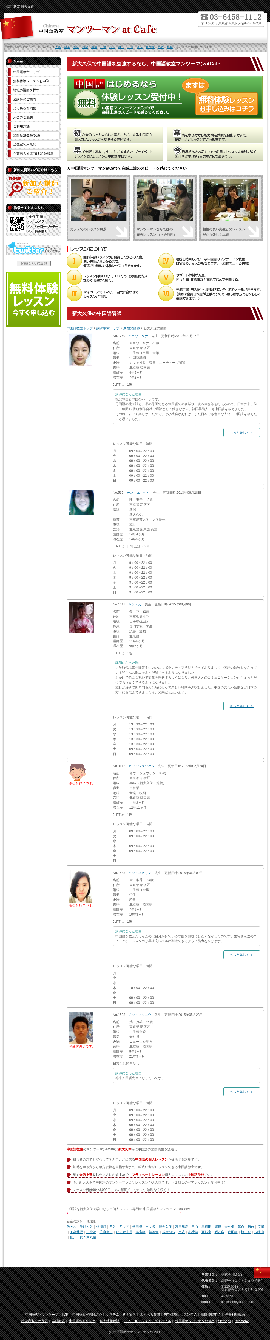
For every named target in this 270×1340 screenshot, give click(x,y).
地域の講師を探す (26, 90)
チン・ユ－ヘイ (138, 493)
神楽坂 (154, 1232)
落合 (241, 1227)
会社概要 (58, 1321)
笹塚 (260, 1227)
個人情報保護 (110, 1321)
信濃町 (101, 1227)
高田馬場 (181, 1227)
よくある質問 (150, 1314)
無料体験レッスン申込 (180, 1314)
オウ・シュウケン (141, 766)
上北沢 (91, 1232)
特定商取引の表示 (34, 1321)
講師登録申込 (211, 1314)
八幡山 (259, 1232)
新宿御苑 (168, 1232)
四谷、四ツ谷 (119, 1227)
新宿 (76, 47)
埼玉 (140, 47)
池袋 (94, 47)
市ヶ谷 (150, 1227)
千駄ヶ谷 (86, 1227)
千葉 (130, 47)
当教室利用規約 (24, 144)
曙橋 (218, 1227)
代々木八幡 (88, 1237)
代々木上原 (124, 1232)
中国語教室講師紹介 (87, 1314)
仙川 (73, 1237)
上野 (103, 47)
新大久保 (165, 1227)
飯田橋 (137, 1227)
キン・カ (134, 604)
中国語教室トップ (80, 328)
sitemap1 (224, 1321)
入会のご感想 (23, 117)
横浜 (67, 47)
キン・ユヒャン (139, 873)
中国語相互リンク (82, 1321)
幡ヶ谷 (219, 1232)
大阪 (58, 47)
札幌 (170, 47)
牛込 (181, 1232)
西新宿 (206, 1232)
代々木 (71, 1227)
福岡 (161, 47)
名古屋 (150, 47)
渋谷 (85, 47)
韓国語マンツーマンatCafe (194, 1321)
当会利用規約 (235, 1314)
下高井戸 (76, 1232)
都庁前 (193, 1232)
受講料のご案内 (24, 99)
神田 (121, 47)
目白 (195, 1227)
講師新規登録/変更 (26, 135)
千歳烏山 (106, 1232)
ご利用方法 (21, 126)
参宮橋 (141, 1232)
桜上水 (246, 1232)
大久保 (229, 1227)
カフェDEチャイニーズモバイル (147, 1321)
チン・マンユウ (139, 1015)
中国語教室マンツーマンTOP (46, 1314)
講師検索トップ (108, 328)
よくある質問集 (24, 108)
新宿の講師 (131, 328)
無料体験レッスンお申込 (31, 81)
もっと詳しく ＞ (242, 433)
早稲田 (206, 1227)
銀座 (112, 47)
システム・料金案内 (121, 1314)
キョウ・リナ (138, 336)
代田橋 (233, 1232)
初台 (251, 1227)
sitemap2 (242, 1321)
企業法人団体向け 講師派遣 (33, 153)
